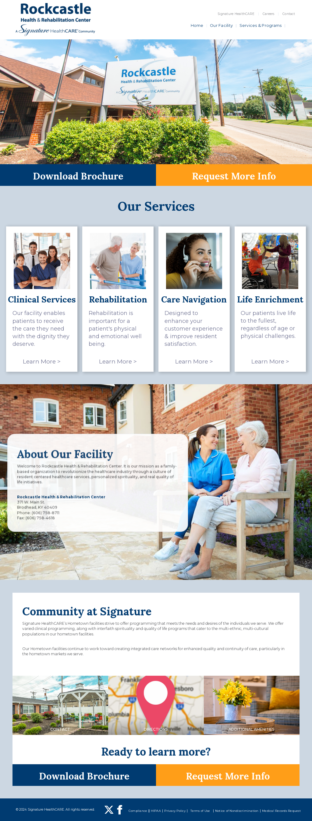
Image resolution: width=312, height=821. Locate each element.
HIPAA (156, 810)
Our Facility (221, 25)
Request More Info (234, 175)
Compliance (138, 810)
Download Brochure (78, 175)
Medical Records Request (281, 810)
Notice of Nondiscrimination (237, 810)
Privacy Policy (175, 810)
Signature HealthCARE (236, 14)
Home (197, 25)
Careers (269, 14)
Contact (288, 14)
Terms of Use (200, 810)
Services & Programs (260, 25)
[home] (55, 19)
